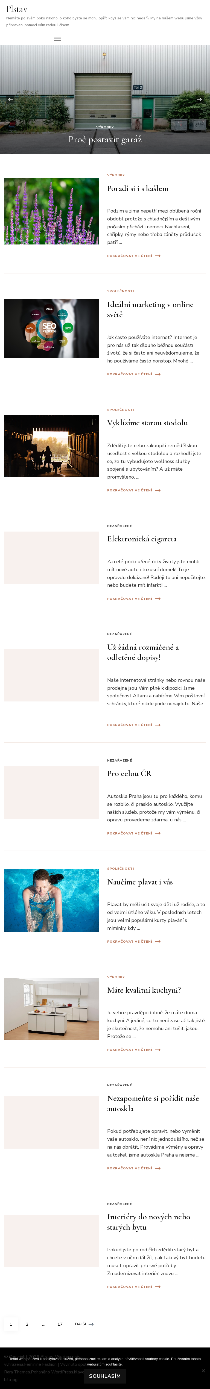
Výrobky (105, 127)
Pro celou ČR (129, 773)
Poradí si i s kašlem (137, 188)
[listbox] (105, 99)
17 (62, 1322)
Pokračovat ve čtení (134, 256)
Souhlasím (105, 1376)
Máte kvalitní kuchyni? (144, 990)
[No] (203, 1370)
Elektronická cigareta (142, 539)
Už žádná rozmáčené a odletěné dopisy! (143, 652)
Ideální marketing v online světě (150, 309)
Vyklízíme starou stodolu (147, 423)
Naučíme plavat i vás (140, 882)
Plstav (16, 9)
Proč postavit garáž (105, 139)
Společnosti (120, 291)
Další (84, 1324)
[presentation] (10, 99)
